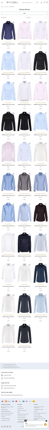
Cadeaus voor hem (5, 420)
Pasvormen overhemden (9, 377)
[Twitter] (5, 426)
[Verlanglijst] (43, 2)
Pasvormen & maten (7, 372)
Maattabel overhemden (23, 419)
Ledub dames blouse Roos (41, 256)
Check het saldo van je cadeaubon (39, 407)
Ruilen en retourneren (6, 414)
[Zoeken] (37, 2)
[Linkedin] (7, 426)
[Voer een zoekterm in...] (29, 2)
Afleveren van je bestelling (7, 413)
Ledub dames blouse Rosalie (24, 316)
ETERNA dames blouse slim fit (40, 43)
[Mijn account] (40, 2)
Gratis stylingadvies (38, 416)
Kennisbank (20, 406)
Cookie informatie (21, 415)
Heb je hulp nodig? (6, 392)
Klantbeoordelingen (5, 418)
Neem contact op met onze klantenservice (13, 395)
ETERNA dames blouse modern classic (24, 44)
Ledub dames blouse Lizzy (40, 165)
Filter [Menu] (24, 13)
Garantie (3, 416)
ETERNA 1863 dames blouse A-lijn (24, 104)
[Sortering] (36, 17)
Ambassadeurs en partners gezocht (40, 419)
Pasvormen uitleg (7, 375)
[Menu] (2, 2)
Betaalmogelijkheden (6, 411)
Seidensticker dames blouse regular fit (8, 195)
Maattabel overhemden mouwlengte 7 (23, 422)
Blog (18, 412)
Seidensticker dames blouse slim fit (8, 44)
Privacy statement (21, 417)
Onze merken (20, 408)
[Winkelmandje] (46, 2)
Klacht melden (37, 414)
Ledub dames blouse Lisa (24, 134)
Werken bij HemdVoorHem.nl (40, 413)
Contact (36, 404)
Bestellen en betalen (5, 404)
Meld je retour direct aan (9, 388)
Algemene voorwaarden (23, 414)
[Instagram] (10, 426)
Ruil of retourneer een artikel (10, 385)
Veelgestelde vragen (38, 409)
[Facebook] (2, 426)
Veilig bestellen (4, 409)
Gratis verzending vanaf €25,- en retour (7, 407)
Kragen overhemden (22, 410)
